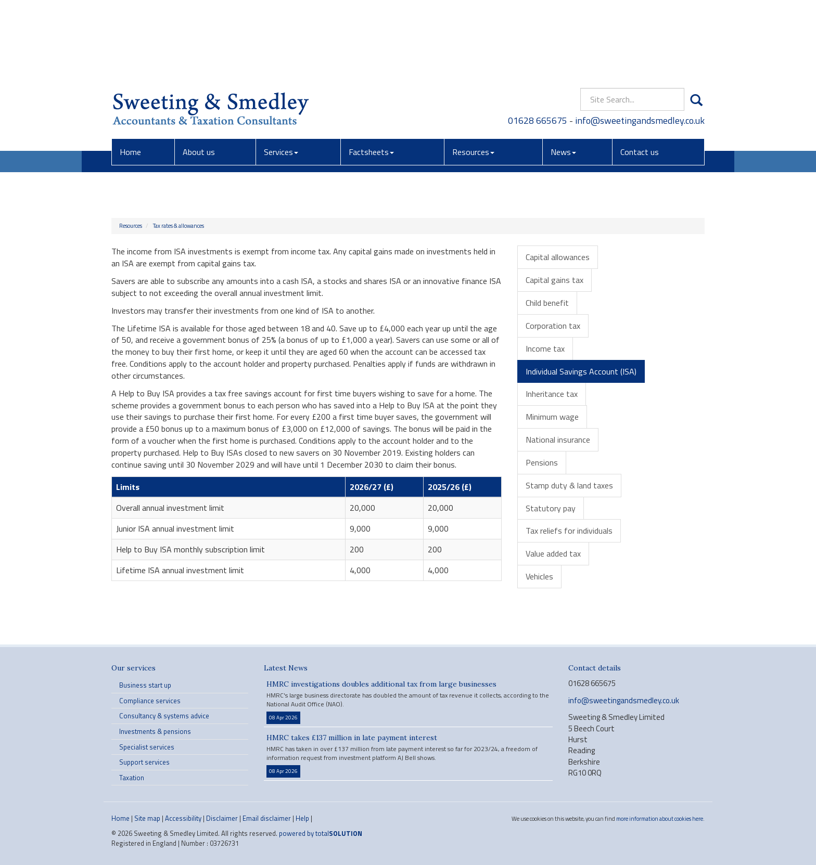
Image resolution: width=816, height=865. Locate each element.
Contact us (639, 75)
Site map (147, 818)
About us (199, 75)
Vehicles (539, 576)
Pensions (542, 462)
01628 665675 (538, 44)
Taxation (131, 777)
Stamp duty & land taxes (569, 485)
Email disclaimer (267, 818)
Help (302, 818)
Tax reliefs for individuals (569, 530)
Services (281, 75)
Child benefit (547, 302)
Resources (473, 75)
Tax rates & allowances (178, 226)
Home (130, 75)
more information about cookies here (659, 818)
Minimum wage (552, 416)
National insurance (558, 439)
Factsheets (371, 75)
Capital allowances (558, 257)
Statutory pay (551, 508)
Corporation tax (553, 325)
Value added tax (553, 553)
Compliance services (150, 700)
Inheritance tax (552, 394)
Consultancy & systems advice (164, 716)
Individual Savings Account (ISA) (581, 371)
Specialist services (146, 747)
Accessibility (183, 818)
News (563, 75)
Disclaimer (222, 818)
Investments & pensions (155, 731)
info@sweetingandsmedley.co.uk (640, 44)
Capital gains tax (554, 280)
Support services (144, 762)
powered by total (320, 833)
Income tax (545, 348)
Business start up (145, 685)
